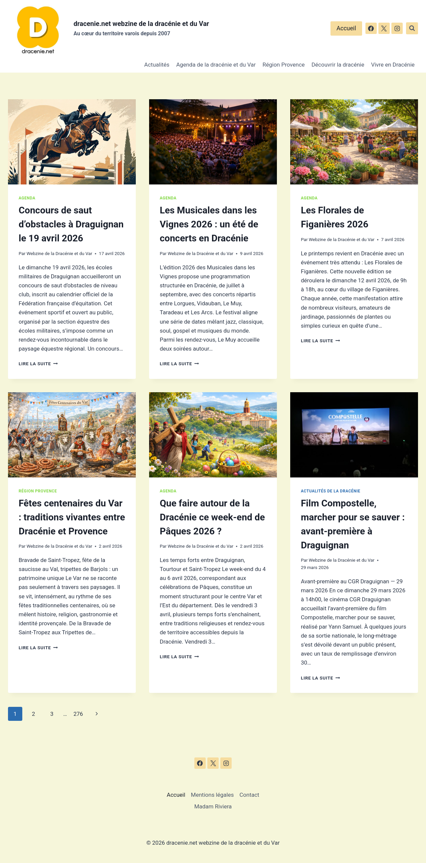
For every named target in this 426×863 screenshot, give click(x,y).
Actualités (156, 64)
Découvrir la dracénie (338, 64)
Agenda (27, 198)
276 (78, 714)
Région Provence (284, 64)
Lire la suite (38, 363)
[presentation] (72, 141)
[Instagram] (397, 28)
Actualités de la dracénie (330, 491)
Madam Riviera (213, 806)
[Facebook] (371, 28)
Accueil (346, 28)
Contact (249, 794)
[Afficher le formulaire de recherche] (412, 28)
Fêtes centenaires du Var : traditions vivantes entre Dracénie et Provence (72, 517)
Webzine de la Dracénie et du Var (59, 253)
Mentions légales (212, 794)
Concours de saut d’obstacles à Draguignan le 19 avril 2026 (71, 224)
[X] (384, 28)
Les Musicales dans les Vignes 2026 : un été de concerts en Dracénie (209, 224)
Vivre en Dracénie (393, 64)
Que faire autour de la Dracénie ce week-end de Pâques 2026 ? (212, 517)
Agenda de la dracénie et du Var (216, 64)
